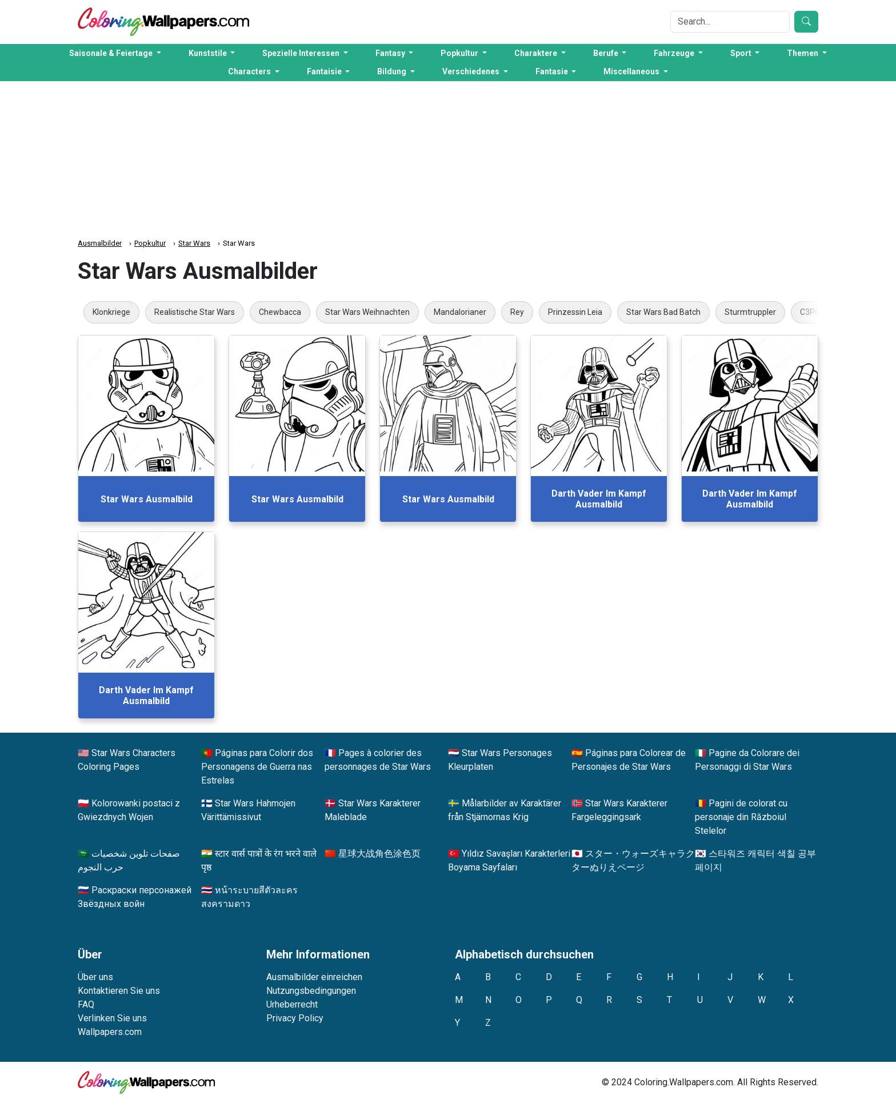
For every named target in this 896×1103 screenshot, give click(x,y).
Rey (517, 312)
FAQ (86, 1004)
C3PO (810, 312)
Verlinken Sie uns (112, 1018)
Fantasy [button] (391, 53)
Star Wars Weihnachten (367, 312)
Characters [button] (250, 71)
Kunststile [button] (209, 53)
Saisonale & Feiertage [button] (111, 53)
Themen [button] (803, 53)
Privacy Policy (294, 1018)
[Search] (730, 22)
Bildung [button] (392, 71)
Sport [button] (741, 53)
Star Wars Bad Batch (663, 312)
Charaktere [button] (536, 53)
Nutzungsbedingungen (311, 990)
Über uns (95, 977)
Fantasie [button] (552, 71)
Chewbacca (280, 312)
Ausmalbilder (100, 243)
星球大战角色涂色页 (379, 853)
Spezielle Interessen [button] (301, 53)
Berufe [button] (606, 53)
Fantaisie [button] (325, 71)
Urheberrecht (292, 1004)
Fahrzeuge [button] (675, 53)
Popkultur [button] (460, 53)
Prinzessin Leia (575, 312)
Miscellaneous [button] (632, 71)
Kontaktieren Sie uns (119, 990)
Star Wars (194, 243)
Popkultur (150, 243)
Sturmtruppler (750, 312)
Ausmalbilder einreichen (314, 977)
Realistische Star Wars (194, 312)
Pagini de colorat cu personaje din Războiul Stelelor (741, 817)
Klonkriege (111, 312)
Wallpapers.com (110, 1031)
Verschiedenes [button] (471, 71)
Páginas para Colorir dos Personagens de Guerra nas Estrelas (257, 767)
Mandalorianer (460, 312)
